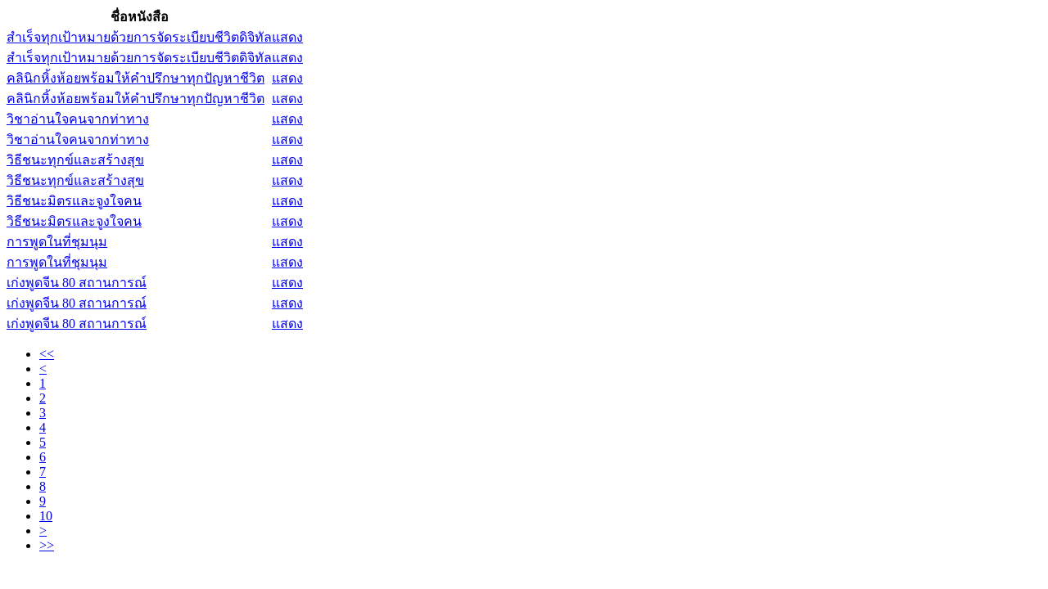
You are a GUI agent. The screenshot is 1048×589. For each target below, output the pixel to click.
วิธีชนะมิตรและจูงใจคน (74, 201)
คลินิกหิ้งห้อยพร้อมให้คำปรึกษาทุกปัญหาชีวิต (135, 78)
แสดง (287, 37)
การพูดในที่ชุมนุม (57, 242)
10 (45, 516)
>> (46, 545)
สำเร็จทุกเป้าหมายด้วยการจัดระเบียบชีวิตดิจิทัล (139, 37)
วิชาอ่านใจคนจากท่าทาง (78, 119)
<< (46, 354)
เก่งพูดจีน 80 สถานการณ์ (77, 283)
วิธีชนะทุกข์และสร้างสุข (75, 160)
